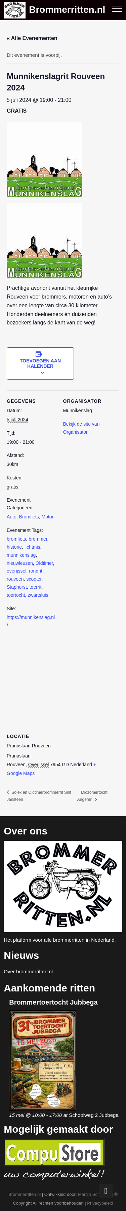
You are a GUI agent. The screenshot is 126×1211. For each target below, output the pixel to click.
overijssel (16, 571)
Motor (48, 516)
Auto (11, 516)
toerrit (36, 587)
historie (14, 547)
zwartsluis (38, 595)
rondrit (35, 571)
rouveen (15, 579)
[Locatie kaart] (63, 682)
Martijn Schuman (94, 1194)
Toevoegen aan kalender (40, 363)
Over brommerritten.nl (28, 971)
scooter (33, 579)
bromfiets (16, 539)
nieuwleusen (20, 563)
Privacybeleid (100, 1203)
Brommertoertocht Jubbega (53, 1002)
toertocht (16, 595)
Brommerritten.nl (67, 9)
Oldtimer (44, 563)
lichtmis (32, 547)
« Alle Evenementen (32, 38)
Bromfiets (29, 516)
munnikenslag (21, 555)
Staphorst (17, 587)
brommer (38, 539)
